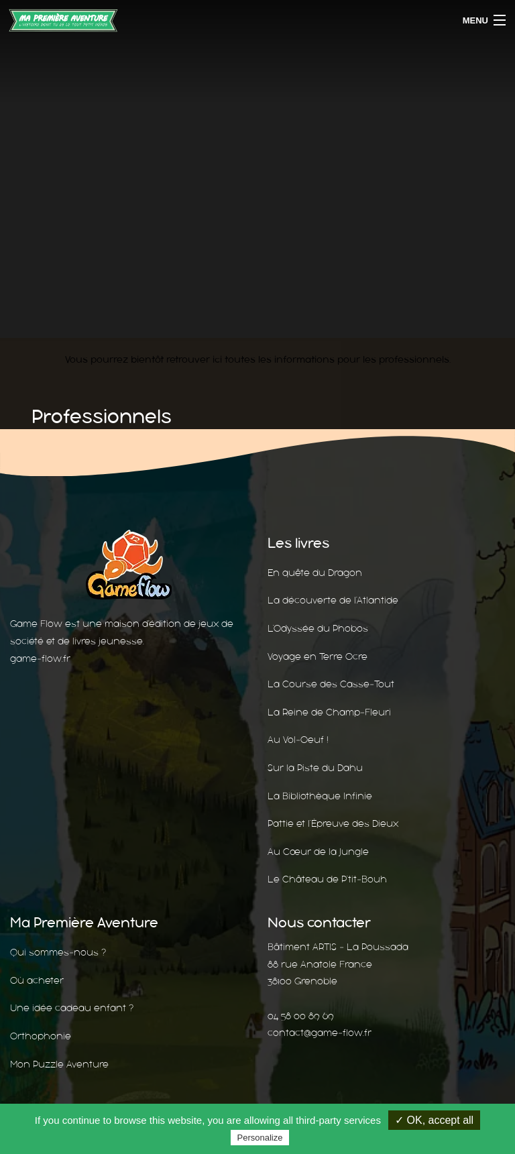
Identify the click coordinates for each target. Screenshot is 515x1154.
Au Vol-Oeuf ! (298, 739)
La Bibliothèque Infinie (320, 796)
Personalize (260, 1138)
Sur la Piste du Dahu (315, 767)
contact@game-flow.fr (319, 1032)
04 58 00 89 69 (301, 1016)
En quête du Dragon (315, 572)
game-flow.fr (40, 658)
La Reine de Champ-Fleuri (329, 712)
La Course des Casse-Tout (331, 684)
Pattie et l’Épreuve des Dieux (333, 823)
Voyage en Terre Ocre (317, 656)
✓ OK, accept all (434, 1120)
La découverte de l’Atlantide (333, 600)
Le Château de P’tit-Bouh (327, 879)
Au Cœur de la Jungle (318, 851)
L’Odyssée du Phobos (318, 628)
